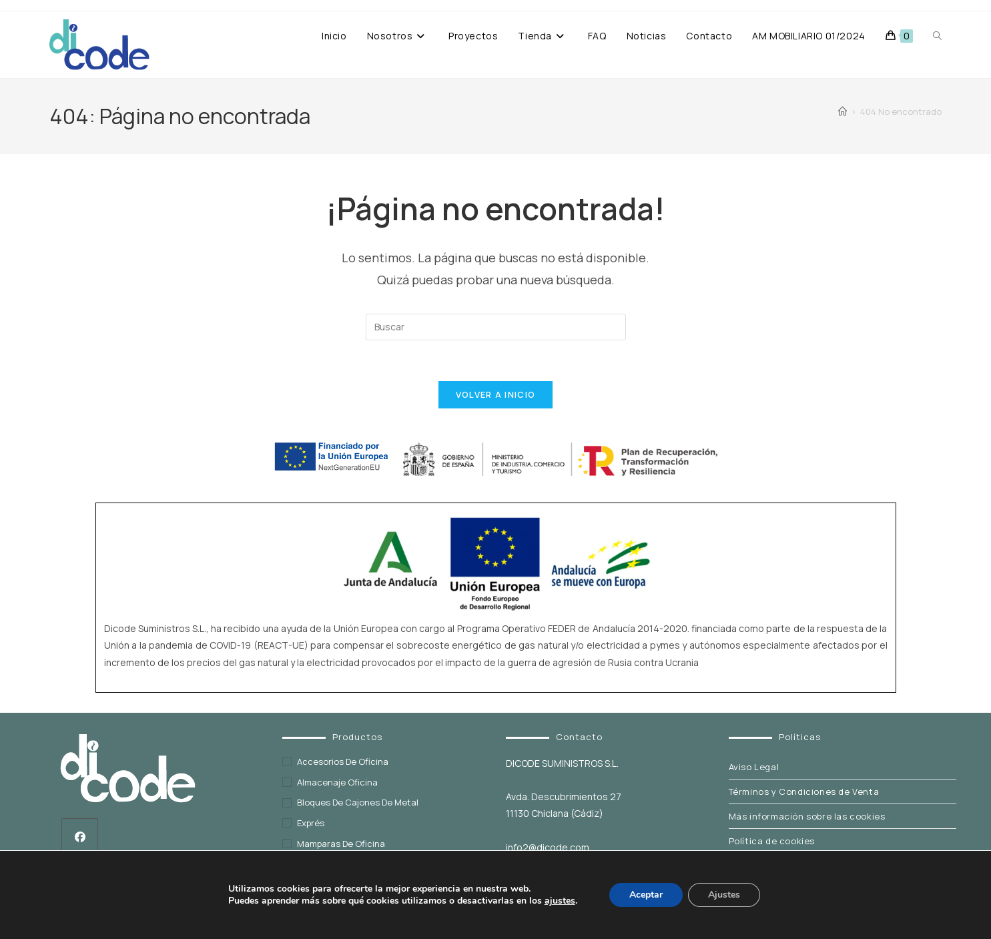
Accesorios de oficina (342, 761)
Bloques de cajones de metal (357, 802)
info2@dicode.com (547, 847)
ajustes (560, 901)
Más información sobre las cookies (807, 816)
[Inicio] (842, 111)
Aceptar (646, 894)
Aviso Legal (754, 767)
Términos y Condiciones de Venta (804, 792)
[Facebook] (79, 836)
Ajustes (724, 894)
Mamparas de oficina (341, 844)
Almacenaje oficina (337, 782)
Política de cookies (772, 841)
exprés (310, 823)
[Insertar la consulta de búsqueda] (496, 327)
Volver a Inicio (496, 394)
